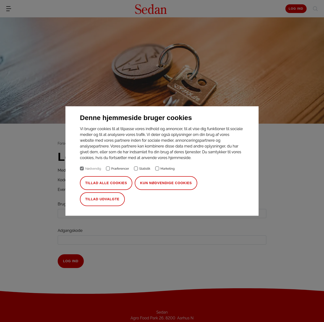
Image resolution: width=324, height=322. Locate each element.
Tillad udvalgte (102, 199)
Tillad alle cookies (106, 183)
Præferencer (120, 168)
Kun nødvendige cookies (166, 183)
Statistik (144, 168)
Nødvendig (93, 168)
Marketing (168, 168)
